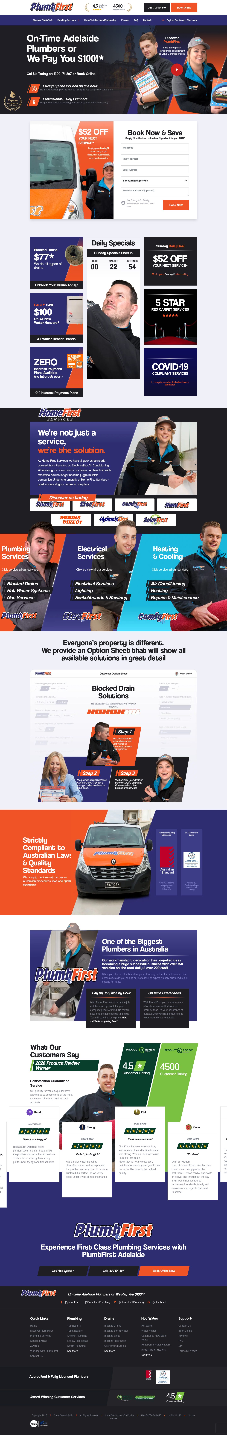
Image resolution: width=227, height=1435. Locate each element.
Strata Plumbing (76, 1346)
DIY (180, 1346)
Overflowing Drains (115, 1346)
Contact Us (36, 1356)
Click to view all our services (20, 569)
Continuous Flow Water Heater (154, 1337)
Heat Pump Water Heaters (155, 1344)
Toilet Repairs (75, 1330)
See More (72, 1351)
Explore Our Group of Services (179, 20)
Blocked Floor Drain (115, 1341)
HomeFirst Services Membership (100, 20)
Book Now (176, 205)
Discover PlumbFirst (42, 20)
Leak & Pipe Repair (77, 1341)
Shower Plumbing (77, 1335)
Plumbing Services (67, 20)
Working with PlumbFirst (44, 1351)
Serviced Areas (38, 1341)
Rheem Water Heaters (153, 1349)
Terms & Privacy (187, 1351)
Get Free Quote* (63, 1271)
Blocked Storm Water (116, 1330)
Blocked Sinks (112, 1335)
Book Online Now (164, 1271)
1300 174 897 (63, 74)
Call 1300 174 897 (157, 7)
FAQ (136, 20)
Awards (34, 1346)
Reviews (183, 1335)
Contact (147, 20)
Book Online (184, 7)
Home (33, 1325)
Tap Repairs (74, 1325)
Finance (125, 20)
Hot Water (147, 1325)
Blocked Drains (112, 1325)
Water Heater (148, 1330)
